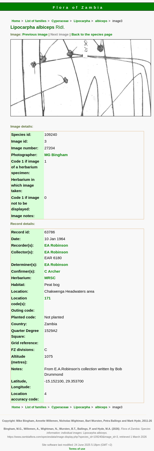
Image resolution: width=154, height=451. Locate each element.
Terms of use (77, 448)
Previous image (35, 34)
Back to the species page (91, 34)
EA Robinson (56, 245)
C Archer (52, 271)
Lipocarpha (82, 21)
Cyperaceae (60, 21)
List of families (35, 21)
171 (47, 298)
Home (16, 21)
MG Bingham (56, 155)
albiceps (101, 21)
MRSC (50, 278)
